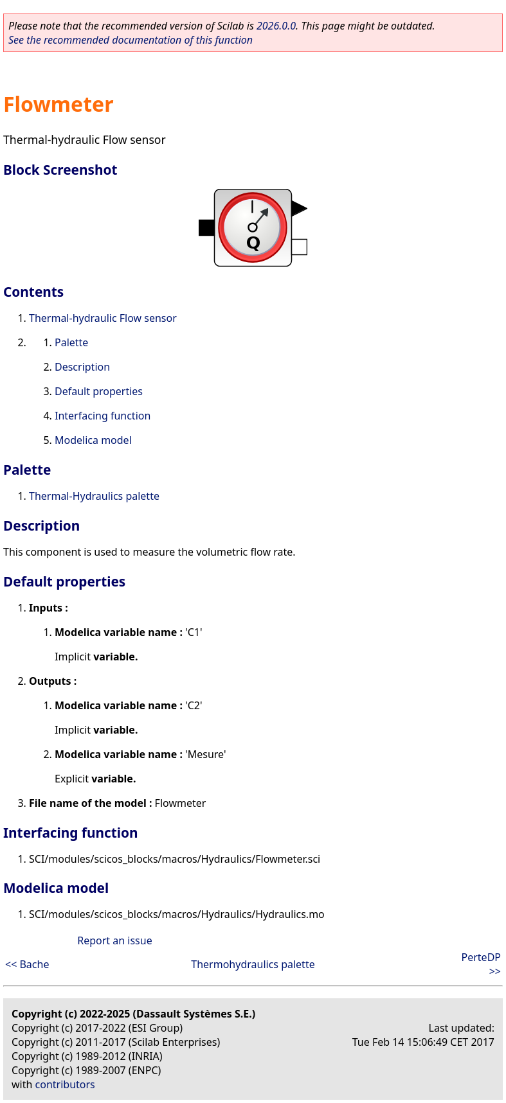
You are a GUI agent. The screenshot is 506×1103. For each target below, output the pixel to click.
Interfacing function (102, 416)
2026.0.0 (276, 26)
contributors (65, 1084)
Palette (71, 342)
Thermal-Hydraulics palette (94, 496)
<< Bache (27, 964)
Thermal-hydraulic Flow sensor (103, 318)
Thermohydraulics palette (252, 964)
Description (82, 367)
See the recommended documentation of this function (130, 40)
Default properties (99, 391)
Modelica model (93, 440)
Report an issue (114, 940)
